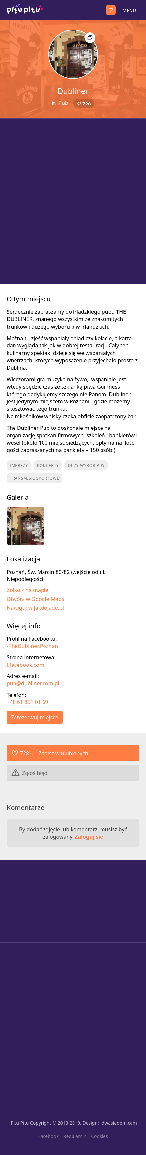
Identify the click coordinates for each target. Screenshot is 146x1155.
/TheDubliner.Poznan (32, 646)
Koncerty (48, 465)
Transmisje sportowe (34, 478)
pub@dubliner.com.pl (33, 683)
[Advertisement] (73, 202)
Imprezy (19, 465)
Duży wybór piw (86, 465)
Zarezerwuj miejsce (34, 717)
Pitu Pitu (20, 1123)
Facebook (48, 1136)
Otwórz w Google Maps (35, 599)
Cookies (99, 1136)
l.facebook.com (25, 664)
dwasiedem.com (119, 1123)
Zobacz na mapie (27, 590)
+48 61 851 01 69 (27, 702)
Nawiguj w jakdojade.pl (35, 607)
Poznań (25, 10)
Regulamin (75, 1136)
